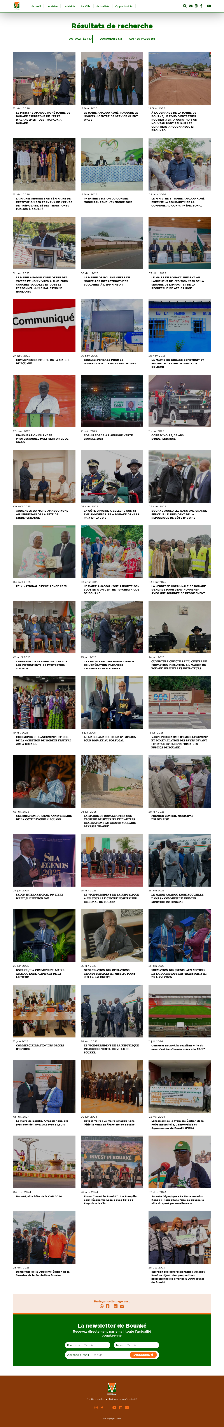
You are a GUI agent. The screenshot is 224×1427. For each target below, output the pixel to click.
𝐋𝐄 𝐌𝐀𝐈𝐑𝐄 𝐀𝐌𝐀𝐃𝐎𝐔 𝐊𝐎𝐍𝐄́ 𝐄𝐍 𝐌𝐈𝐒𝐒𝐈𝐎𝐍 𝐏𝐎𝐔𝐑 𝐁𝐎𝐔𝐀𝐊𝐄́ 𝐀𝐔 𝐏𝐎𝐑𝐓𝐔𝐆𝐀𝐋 (110, 738)
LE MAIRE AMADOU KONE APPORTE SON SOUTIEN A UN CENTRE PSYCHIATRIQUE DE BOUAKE (112, 589)
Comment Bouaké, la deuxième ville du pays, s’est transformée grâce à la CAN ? (179, 1047)
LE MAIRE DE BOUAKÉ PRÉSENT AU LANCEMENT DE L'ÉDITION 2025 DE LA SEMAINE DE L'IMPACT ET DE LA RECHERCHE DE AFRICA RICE (178, 282)
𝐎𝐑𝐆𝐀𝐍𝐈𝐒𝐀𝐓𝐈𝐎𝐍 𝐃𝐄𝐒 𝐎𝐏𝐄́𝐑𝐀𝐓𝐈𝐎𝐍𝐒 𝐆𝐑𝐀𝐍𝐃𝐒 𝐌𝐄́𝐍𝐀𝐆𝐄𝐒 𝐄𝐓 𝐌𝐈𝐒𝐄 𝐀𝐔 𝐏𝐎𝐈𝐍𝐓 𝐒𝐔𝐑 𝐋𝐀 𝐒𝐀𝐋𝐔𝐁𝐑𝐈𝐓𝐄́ (110, 973)
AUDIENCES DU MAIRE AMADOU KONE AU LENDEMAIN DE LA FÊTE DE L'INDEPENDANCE (43, 514)
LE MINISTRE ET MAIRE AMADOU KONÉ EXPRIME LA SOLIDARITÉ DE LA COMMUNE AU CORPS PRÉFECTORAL (178, 202)
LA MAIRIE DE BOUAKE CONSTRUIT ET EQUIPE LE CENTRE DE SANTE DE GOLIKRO (178, 363)
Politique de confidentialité (123, 1399)
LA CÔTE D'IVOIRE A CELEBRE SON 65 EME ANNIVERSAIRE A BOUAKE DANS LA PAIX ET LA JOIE (112, 514)
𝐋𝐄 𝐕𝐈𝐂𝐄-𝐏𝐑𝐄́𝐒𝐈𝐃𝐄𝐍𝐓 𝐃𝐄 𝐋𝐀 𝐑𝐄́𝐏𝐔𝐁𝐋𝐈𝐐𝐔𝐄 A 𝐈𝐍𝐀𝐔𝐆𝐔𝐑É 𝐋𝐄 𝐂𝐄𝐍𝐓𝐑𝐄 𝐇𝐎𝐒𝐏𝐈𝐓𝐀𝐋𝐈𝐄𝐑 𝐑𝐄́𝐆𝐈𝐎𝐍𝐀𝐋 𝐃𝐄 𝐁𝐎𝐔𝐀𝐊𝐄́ (111, 898)
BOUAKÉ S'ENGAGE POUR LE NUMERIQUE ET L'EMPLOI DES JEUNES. (110, 361)
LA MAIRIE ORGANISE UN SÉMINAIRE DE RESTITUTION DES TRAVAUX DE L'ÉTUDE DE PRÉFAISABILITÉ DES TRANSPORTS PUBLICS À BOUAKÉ (45, 204)
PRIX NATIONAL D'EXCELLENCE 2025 (42, 586)
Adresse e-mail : (78, 1354)
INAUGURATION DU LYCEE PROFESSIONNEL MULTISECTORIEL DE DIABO (43, 439)
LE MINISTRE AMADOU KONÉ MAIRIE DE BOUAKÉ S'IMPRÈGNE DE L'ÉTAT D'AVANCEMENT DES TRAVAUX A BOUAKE (44, 118)
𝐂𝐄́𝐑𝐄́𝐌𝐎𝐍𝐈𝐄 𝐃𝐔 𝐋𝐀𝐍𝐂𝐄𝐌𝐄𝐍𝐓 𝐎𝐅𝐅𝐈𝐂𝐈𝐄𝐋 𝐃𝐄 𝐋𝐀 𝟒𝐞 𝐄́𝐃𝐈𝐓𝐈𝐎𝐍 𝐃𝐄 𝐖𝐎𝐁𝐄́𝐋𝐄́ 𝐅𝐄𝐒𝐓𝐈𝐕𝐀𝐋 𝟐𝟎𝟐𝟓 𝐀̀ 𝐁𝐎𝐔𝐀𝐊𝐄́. (44, 740)
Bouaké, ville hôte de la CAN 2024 (39, 1196)
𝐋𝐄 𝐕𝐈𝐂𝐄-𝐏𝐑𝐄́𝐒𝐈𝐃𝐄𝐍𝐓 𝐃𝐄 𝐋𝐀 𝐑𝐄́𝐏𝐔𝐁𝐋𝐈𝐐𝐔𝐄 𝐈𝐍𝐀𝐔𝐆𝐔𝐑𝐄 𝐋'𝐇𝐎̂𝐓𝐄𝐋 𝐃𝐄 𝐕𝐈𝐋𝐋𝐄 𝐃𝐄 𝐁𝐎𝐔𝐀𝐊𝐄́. (111, 1049)
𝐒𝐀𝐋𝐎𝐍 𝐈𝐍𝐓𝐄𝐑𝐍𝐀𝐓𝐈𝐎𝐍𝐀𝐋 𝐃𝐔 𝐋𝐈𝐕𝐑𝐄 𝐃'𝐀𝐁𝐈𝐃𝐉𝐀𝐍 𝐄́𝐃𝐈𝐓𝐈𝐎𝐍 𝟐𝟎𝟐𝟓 (40, 896)
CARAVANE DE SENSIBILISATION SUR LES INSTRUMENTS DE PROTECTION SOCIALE (42, 665)
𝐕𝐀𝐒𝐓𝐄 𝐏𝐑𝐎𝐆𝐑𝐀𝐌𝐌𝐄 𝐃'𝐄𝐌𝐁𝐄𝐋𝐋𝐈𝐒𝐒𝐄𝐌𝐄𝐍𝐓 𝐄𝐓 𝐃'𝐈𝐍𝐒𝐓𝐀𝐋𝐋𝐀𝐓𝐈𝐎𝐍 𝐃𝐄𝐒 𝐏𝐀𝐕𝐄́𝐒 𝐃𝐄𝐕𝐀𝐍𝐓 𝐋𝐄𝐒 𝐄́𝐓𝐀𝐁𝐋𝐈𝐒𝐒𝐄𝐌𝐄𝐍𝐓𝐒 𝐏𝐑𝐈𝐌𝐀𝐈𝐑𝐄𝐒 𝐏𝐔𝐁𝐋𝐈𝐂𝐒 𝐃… (180, 742)
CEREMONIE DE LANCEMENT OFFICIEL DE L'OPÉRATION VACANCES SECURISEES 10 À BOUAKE (110, 665)
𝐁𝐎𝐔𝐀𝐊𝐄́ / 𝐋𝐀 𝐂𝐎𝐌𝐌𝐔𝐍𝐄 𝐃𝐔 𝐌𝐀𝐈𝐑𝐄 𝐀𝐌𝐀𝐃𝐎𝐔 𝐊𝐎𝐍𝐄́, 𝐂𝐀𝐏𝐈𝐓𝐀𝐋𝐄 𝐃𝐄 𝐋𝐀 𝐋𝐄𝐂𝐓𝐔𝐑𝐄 (41, 973)
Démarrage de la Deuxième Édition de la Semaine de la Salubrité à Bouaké (43, 1273)
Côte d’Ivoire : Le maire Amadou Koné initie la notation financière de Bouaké (109, 1122)
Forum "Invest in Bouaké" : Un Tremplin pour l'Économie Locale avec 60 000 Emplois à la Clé (110, 1200)
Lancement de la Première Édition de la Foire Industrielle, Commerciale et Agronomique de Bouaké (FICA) (178, 1124)
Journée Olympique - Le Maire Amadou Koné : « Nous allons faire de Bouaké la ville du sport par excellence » (178, 1200)
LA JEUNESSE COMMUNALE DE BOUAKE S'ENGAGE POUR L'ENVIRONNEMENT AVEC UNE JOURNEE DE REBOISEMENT (179, 589)
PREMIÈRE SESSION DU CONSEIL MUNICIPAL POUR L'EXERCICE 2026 (108, 200)
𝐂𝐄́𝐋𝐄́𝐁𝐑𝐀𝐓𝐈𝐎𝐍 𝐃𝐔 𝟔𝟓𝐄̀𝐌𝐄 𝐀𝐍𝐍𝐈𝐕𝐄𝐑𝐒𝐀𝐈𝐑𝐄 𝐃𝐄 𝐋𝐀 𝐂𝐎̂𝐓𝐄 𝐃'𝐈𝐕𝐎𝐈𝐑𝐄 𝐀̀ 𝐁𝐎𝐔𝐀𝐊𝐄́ (44, 817)
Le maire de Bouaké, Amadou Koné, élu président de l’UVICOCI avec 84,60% (42, 1122)
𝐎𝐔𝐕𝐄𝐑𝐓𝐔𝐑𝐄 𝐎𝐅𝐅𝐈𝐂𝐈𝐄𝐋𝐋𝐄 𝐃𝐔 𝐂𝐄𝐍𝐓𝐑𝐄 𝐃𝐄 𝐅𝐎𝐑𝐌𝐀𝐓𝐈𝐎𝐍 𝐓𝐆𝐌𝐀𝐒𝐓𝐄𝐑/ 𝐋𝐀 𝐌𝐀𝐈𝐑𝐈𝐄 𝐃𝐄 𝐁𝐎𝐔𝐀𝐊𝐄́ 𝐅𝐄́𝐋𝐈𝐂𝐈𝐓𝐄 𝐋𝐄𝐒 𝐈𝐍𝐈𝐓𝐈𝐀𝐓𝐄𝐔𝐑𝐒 (180, 665)
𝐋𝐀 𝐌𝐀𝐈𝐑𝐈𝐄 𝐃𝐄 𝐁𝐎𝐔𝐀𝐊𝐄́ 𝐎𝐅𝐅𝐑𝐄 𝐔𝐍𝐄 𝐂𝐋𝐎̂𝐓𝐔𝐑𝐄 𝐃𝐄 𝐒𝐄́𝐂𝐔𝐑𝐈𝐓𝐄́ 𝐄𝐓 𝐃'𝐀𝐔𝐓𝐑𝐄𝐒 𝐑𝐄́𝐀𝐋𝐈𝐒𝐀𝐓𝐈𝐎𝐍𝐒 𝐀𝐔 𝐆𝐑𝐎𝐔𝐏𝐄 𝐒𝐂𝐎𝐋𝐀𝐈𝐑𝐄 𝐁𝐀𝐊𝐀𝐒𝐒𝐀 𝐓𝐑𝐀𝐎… (110, 821)
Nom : (120, 1345)
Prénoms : (74, 1345)
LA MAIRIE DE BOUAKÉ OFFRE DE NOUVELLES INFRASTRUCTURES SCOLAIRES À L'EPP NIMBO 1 (107, 281)
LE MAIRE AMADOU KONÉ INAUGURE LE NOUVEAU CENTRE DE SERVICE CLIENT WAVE (111, 116)
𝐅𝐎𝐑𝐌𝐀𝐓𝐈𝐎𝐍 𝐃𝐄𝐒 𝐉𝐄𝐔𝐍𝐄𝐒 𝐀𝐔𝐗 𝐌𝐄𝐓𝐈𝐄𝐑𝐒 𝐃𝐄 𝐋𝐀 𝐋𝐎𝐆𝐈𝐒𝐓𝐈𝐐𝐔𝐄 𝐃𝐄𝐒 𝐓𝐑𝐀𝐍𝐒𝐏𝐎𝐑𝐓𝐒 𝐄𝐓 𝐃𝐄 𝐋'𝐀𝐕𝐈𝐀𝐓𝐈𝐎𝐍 (179, 973)
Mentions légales (95, 1399)
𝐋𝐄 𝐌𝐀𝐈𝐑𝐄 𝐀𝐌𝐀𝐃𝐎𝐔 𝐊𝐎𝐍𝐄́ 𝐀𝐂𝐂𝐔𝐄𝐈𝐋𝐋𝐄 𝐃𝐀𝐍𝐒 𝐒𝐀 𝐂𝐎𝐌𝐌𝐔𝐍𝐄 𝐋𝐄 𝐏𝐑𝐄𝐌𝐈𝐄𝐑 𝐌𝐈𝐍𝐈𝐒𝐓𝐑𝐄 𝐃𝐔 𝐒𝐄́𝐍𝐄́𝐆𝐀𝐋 (178, 898)
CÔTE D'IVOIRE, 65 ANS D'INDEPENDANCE (168, 437)
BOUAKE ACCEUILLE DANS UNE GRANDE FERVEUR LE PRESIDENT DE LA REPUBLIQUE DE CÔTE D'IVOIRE (180, 514)
